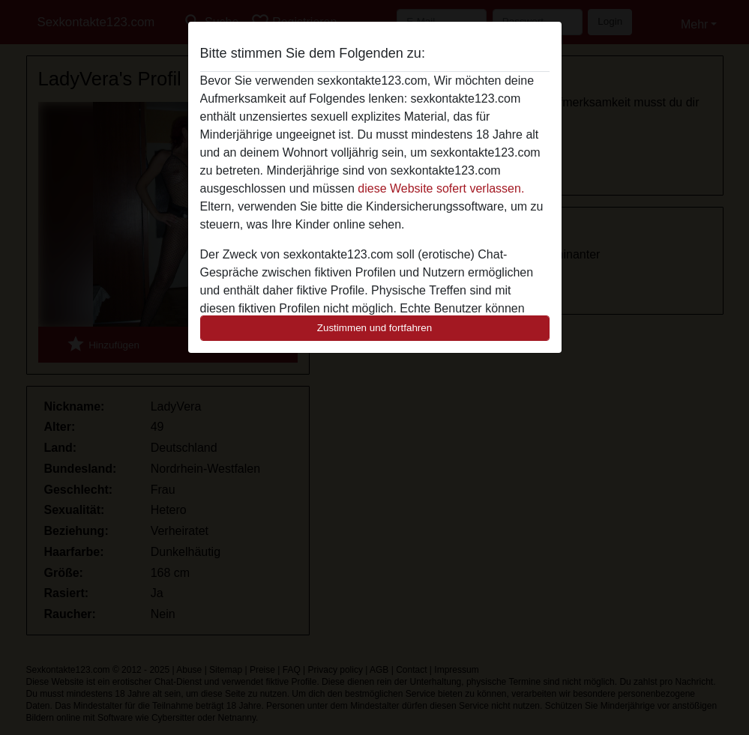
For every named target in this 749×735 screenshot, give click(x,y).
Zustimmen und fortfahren (375, 327)
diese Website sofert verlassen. (441, 188)
